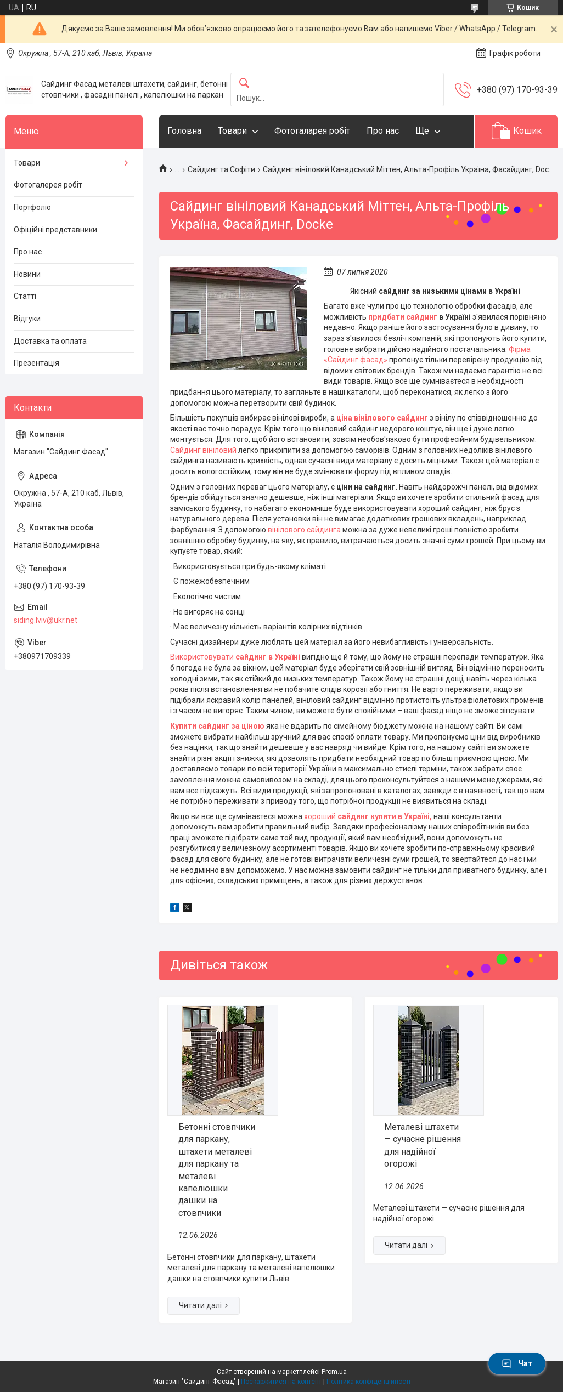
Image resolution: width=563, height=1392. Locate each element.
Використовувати (202, 656)
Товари (232, 131)
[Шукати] (244, 83)
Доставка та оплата (50, 341)
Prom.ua (334, 1372)
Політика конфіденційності (368, 1381)
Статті (25, 296)
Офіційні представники (55, 229)
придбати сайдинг (403, 317)
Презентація (36, 363)
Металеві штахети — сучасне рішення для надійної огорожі (422, 1145)
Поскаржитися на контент (281, 1381)
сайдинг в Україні (267, 656)
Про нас (383, 131)
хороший (320, 816)
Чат (517, 1363)
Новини (27, 274)
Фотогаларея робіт (312, 131)
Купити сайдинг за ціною (217, 725)
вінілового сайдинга (303, 529)
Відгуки (27, 318)
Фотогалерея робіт (48, 184)
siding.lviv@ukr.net (45, 620)
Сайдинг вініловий (204, 450)
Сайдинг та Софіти (221, 169)
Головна (184, 131)
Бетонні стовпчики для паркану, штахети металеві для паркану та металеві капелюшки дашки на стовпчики (216, 1170)
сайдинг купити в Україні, (384, 816)
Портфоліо (32, 207)
